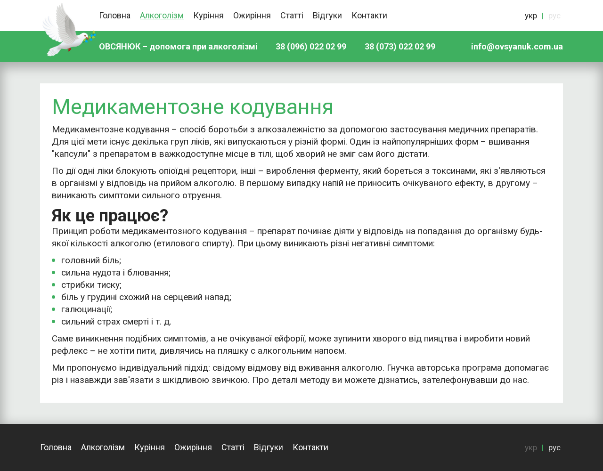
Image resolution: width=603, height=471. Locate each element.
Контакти (369, 15)
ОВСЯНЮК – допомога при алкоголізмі (178, 46)
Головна (114, 15)
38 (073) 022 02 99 (400, 46)
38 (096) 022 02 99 (311, 46)
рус (554, 15)
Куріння (208, 15)
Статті (291, 15)
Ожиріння (252, 15)
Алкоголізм (162, 15)
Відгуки (327, 15)
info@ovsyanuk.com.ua (517, 46)
